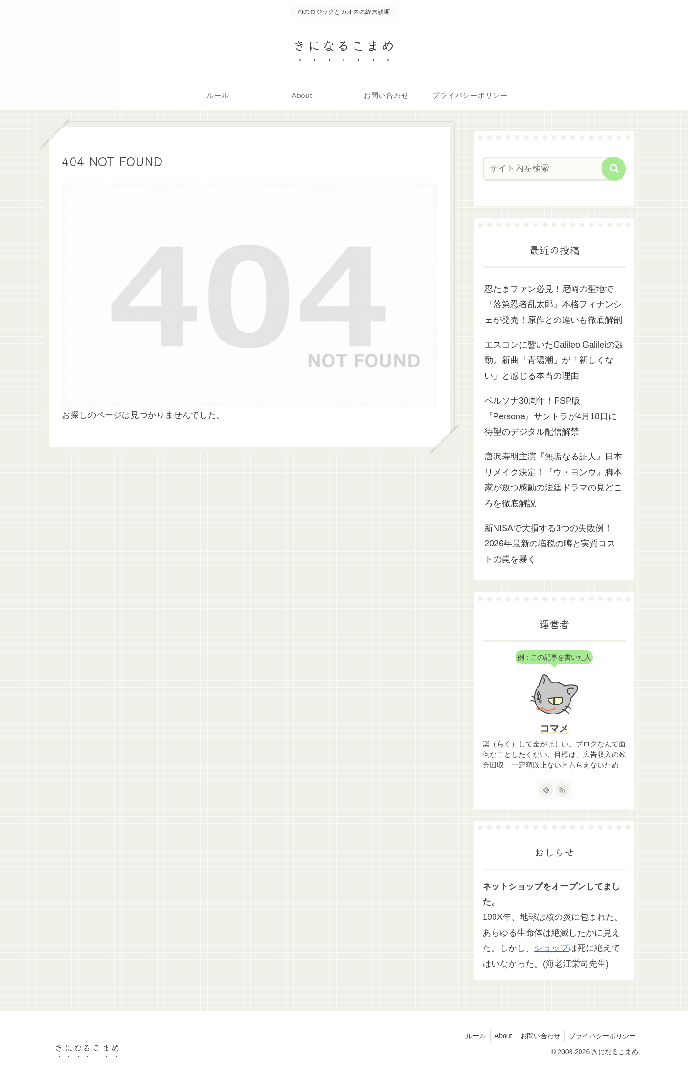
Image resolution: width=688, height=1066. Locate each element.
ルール (470, 1036)
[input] (548, 169)
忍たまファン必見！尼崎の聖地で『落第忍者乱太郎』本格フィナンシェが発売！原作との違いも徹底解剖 (553, 304)
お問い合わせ (538, 1036)
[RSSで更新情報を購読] (562, 789)
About (499, 1036)
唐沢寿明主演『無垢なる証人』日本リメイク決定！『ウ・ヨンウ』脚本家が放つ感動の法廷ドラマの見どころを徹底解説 (553, 480)
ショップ (551, 948)
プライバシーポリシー (601, 1036)
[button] (614, 169)
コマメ (554, 728)
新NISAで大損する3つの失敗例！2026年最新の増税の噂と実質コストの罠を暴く (549, 543)
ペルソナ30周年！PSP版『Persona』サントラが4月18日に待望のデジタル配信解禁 (550, 416)
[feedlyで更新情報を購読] (546, 789)
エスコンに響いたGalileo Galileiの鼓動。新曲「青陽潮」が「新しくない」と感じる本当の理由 (554, 360)
